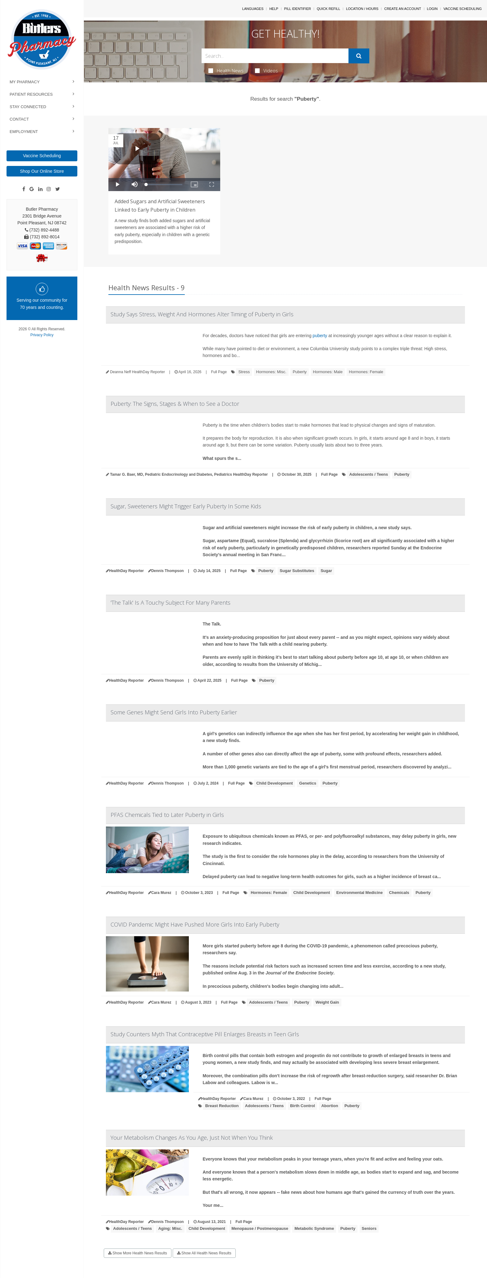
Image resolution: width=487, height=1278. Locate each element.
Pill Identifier (297, 9)
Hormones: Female (366, 371)
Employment (24, 131)
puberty (320, 335)
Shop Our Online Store (42, 171)
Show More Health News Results (137, 1253)
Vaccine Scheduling (42, 155)
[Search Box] (275, 55)
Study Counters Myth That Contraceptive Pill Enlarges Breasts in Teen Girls (205, 1034)
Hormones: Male (328, 371)
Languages (252, 9)
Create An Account (402, 9)
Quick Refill (328, 9)
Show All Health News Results (204, 1253)
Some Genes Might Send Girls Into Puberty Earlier (174, 712)
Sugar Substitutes (297, 570)
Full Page (219, 372)
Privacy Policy (42, 335)
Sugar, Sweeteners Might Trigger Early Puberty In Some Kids (186, 506)
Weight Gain (327, 1002)
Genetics (307, 783)
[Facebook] (23, 189)
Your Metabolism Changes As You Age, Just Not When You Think (192, 1137)
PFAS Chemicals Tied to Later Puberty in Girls (167, 814)
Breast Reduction (222, 1105)
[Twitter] (57, 189)
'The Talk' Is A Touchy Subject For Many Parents (170, 602)
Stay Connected (28, 106)
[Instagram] (49, 189)
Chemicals (399, 892)
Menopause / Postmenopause (259, 1228)
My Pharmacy (25, 82)
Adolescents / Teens (368, 474)
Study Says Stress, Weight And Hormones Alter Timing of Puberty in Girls (202, 314)
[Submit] (358, 55)
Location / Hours (362, 9)
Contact (19, 119)
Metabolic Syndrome (314, 1228)
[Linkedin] (40, 189)
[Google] (32, 189)
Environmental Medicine (359, 892)
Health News (226, 70)
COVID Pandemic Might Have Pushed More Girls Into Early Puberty (195, 924)
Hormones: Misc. (271, 371)
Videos (266, 70)
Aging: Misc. (170, 1228)
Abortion (329, 1105)
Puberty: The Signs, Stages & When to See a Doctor (175, 403)
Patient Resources (31, 94)
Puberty (300, 371)
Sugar (326, 570)
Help (273, 9)
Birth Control (302, 1105)
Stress (244, 371)
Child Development (274, 783)
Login (432, 9)
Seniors (369, 1228)
